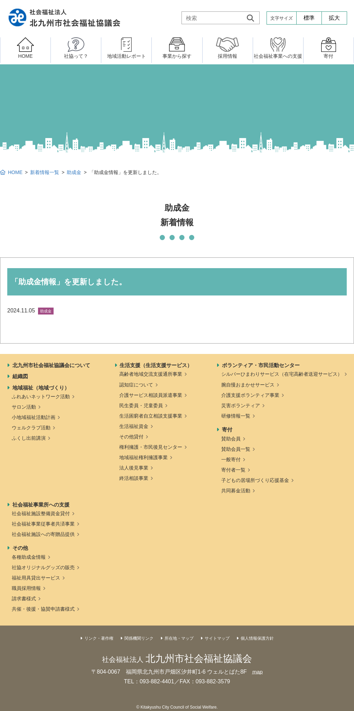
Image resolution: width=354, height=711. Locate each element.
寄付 (227, 429)
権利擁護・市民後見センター (150, 447)
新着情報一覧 (44, 172)
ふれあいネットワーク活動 (41, 396)
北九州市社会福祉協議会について (51, 365)
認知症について (136, 385)
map (257, 672)
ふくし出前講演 (29, 438)
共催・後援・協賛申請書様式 (43, 609)
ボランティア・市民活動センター (261, 365)
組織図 (20, 376)
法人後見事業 (133, 468)
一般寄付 (231, 459)
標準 (309, 18)
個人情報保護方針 (257, 638)
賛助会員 (231, 438)
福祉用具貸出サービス (36, 578)
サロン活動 (24, 407)
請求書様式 (24, 598)
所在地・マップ (179, 638)
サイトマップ (217, 638)
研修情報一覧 (235, 416)
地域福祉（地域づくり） (40, 388)
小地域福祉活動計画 (33, 417)
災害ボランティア (240, 405)
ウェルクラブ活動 (31, 427)
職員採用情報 (26, 588)
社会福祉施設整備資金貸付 (41, 513)
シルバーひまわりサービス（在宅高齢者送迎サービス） (281, 374)
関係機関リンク (138, 638)
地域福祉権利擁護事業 (143, 457)
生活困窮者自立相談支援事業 (150, 416)
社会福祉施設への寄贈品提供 (43, 534)
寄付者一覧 (233, 470)
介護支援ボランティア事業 (250, 395)
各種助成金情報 (29, 557)
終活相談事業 (133, 478)
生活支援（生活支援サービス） (156, 365)
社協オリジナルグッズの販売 (43, 567)
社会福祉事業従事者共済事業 (43, 524)
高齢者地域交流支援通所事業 (150, 374)
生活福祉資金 (133, 426)
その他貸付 (131, 436)
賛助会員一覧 (235, 449)
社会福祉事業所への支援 (40, 505)
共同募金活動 (235, 490)
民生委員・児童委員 (141, 405)
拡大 (334, 18)
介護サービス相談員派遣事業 (150, 395)
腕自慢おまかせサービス (247, 385)
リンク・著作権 (98, 638)
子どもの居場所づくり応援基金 (255, 480)
